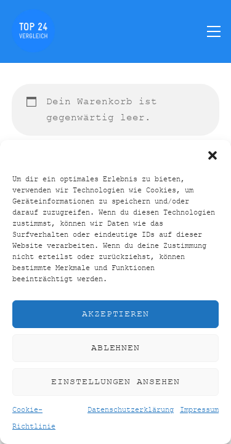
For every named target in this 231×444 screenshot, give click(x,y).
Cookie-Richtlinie (33, 418)
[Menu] (214, 30)
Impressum (199, 410)
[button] (212, 155)
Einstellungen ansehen (115, 382)
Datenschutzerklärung (130, 410)
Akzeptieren (116, 314)
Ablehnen (115, 348)
